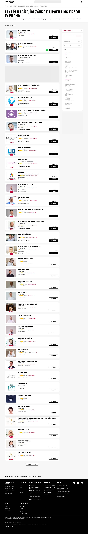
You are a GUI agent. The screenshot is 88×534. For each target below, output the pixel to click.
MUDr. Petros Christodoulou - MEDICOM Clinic (31, 222)
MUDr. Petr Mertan (23, 293)
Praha (66, 54)
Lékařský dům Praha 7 (24, 147)
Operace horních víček (69, 90)
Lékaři (11, 26)
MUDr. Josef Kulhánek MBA (25, 185)
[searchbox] (70, 36)
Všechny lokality (68, 52)
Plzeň (21, 489)
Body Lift (66, 65)
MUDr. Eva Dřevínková (24, 407)
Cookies (23, 524)
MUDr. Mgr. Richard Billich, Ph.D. (27, 361)
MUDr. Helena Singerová (24, 429)
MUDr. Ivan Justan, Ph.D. (9, 491)
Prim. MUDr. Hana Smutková (10, 490)
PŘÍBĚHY (15, 6)
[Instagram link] (74, 483)
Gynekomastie (67, 74)
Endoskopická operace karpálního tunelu (72, 70)
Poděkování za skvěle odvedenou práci (63, 491)
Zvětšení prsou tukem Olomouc (34, 490)
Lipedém (66, 76)
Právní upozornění (38, 524)
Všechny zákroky (68, 61)
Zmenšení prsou (68, 105)
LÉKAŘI (11, 6)
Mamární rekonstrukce (48, 490)
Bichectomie (67, 63)
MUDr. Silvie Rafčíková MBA (10, 486)
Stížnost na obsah (8, 510)
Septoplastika (67, 99)
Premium (21, 508)
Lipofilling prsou (68, 79)
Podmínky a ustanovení (9, 526)
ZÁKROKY (6, 6)
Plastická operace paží (69, 94)
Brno (21, 487)
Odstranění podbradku (69, 88)
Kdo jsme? (6, 506)
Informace (7, 26)
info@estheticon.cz (17, 522)
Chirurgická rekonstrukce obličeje (71, 67)
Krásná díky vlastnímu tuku (61, 494)
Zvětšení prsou (67, 108)
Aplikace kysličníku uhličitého (49, 489)
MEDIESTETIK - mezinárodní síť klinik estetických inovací (33, 110)
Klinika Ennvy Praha (23, 384)
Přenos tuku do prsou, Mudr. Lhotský (63, 493)
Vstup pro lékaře (22, 506)
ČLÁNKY (31, 6)
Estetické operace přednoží (69, 71)
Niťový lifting (67, 85)
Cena (14, 26)
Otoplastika (67, 93)
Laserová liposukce (68, 75)
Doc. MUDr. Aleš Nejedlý (24, 315)
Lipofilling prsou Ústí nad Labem (34, 499)
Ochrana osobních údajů (9, 524)
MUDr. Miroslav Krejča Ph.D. (26, 43)
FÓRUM (27, 6)
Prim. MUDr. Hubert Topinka (25, 327)
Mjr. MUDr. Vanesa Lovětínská (26, 258)
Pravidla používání (18, 524)
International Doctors (23, 513)
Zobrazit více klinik (32, 464)
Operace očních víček (69, 91)
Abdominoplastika (68, 62)
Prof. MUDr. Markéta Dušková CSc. (27, 304)
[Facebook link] (78, 483)
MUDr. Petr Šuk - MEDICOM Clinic (27, 55)
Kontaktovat (53, 37)
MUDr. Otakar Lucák (23, 270)
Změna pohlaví (67, 104)
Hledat (78, 35)
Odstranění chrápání (68, 86)
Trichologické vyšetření (48, 492)
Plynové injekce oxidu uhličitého (49, 487)
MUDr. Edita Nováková (9, 488)
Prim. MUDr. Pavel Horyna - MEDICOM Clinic (30, 123)
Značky (21, 510)
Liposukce (67, 80)
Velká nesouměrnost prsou (61, 496)
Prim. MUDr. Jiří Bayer (24, 234)
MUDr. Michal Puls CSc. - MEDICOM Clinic (29, 246)
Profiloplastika (67, 95)
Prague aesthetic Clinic (24, 395)
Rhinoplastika (67, 98)
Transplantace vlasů (68, 102)
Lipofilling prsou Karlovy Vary (34, 494)
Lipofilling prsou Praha (33, 485)
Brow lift (66, 66)
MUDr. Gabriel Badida (24, 31)
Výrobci (21, 511)
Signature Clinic (22, 372)
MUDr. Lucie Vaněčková (24, 441)
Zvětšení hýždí (67, 107)
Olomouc (21, 490)
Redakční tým (7, 508)
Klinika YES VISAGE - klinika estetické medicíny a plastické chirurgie (37, 418)
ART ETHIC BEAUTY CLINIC (24, 452)
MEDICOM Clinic (22, 160)
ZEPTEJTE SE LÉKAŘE (21, 6)
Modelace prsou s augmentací (70, 84)
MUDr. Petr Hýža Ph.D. (9, 493)
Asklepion (21, 172)
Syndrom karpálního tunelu (69, 100)
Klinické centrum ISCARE (25, 97)
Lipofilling (67, 77)
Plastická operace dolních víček (49, 485)
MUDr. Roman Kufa (23, 350)
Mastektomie (67, 81)
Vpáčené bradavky (68, 103)
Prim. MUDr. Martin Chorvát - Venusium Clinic (31, 209)
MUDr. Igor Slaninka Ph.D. (25, 281)
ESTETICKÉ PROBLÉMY (43, 6)
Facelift (66, 72)
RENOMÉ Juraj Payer (23, 135)
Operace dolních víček (69, 89)
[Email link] (82, 483)
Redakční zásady (44, 524)
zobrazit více (34, 112)
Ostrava (21, 492)
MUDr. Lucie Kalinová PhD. (25, 338)
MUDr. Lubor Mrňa (23, 197)
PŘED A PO (36, 6)
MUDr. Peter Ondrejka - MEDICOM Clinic (29, 85)
